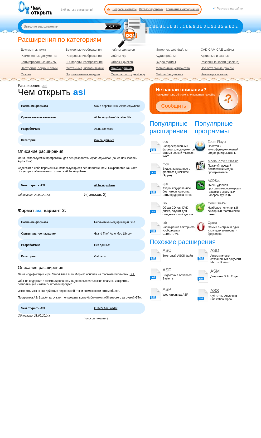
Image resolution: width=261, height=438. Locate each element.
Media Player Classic (223, 161)
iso (165, 203)
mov (166, 164)
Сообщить (173, 106)
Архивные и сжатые (215, 56)
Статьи (26, 74)
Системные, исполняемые (85, 68)
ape (165, 184)
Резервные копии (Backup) (220, 62)
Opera (212, 223)
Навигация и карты (214, 74)
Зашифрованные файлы (39, 62)
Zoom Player (217, 142)
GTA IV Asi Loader (105, 308)
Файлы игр (101, 256)
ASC (167, 250)
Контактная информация (182, 9)
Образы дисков (122, 62)
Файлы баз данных (169, 74)
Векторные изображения (84, 49)
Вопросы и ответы (124, 9)
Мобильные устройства (173, 68)
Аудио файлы (166, 56)
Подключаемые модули (83, 74)
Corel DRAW (217, 203)
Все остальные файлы (217, 68)
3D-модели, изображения (84, 62)
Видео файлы (166, 62)
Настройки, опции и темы (39, 68)
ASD (214, 250)
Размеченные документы (39, 56)
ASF (167, 270)
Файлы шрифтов (123, 49)
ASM (215, 271)
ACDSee (214, 181)
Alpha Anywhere (104, 185)
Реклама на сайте (230, 8)
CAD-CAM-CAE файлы (217, 49)
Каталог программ (151, 9)
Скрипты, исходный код (128, 74)
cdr (165, 223)
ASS (214, 290)
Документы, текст (33, 49)
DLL (132, 274)
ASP (167, 289)
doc (165, 142)
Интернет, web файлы (172, 49)
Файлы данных (104, 140)
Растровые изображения (84, 56)
